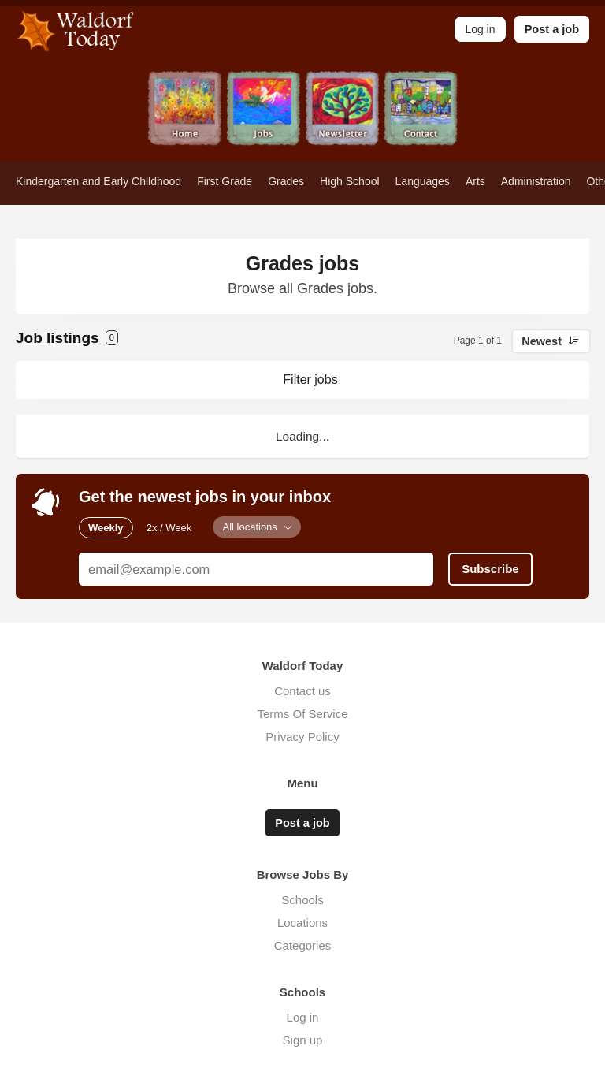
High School (350, 181)
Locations (302, 922)
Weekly (106, 528)
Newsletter (341, 116)
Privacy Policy (302, 736)
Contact (420, 116)
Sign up (303, 1040)
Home (184, 116)
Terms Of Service (302, 713)
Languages (422, 181)
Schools (302, 899)
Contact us (302, 691)
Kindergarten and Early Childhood (98, 181)
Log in (303, 1017)
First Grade (224, 181)
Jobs (263, 116)
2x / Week (169, 528)
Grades (286, 181)
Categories (303, 945)
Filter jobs (310, 379)
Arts (475, 181)
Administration (536, 181)
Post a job (552, 29)
